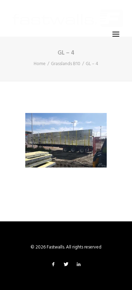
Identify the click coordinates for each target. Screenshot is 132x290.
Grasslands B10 (65, 64)
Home (40, 64)
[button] (116, 34)
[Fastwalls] (68, 18)
